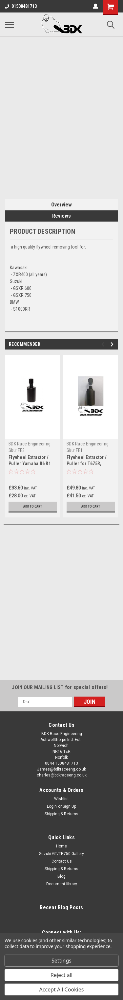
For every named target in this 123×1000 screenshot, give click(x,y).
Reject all (61, 975)
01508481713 (21, 6)
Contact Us (61, 861)
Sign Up (69, 806)
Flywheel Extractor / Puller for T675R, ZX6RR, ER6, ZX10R (87, 463)
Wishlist (61, 799)
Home (61, 846)
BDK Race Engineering (30, 443)
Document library (61, 884)
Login (52, 806)
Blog (61, 876)
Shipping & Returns (61, 814)
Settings (61, 960)
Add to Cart (32, 506)
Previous (103, 344)
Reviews (61, 216)
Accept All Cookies (61, 989)
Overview (61, 205)
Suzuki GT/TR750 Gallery (61, 853)
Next (113, 344)
